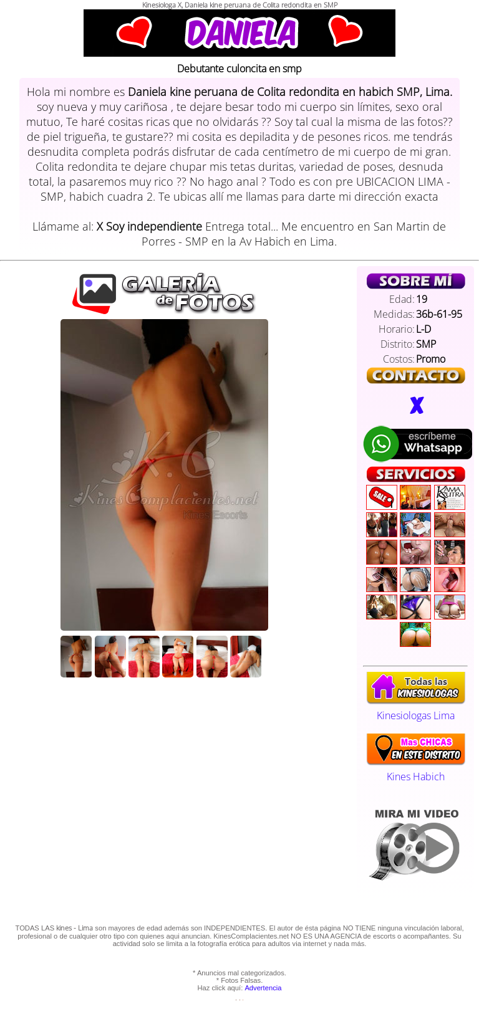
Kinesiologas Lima (415, 708)
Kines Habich (415, 769)
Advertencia (262, 988)
